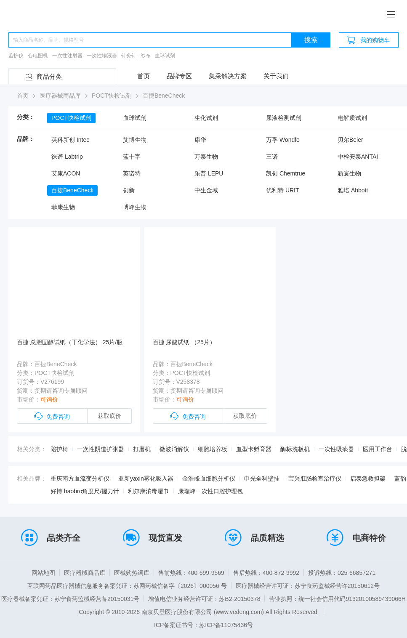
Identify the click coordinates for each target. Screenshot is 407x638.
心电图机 (38, 55)
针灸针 (128, 55)
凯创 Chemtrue (285, 173)
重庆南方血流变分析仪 (80, 478)
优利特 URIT (282, 190)
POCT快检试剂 (71, 117)
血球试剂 (165, 55)
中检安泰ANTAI (358, 156)
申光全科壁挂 (261, 478)
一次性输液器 (102, 55)
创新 (129, 190)
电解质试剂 (352, 117)
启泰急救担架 (368, 478)
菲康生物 (63, 207)
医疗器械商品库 (84, 572)
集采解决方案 (228, 76)
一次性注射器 (67, 55)
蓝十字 (132, 156)
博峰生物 (134, 207)
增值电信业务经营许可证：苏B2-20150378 (204, 598)
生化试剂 (206, 117)
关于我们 (276, 76)
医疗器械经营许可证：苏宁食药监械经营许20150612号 (308, 585)
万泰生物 (206, 156)
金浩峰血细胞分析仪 (208, 478)
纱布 (146, 55)
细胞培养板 (212, 449)
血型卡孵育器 (253, 449)
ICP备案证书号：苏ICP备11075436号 (203, 625)
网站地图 (43, 572)
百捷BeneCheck (72, 190)
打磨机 (142, 449)
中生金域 (206, 190)
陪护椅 (59, 449)
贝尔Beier (350, 139)
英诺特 (132, 173)
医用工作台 (377, 449)
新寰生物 (349, 173)
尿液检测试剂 (283, 117)
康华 (200, 139)
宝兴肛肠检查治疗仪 (314, 478)
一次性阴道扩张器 (100, 449)
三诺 (272, 156)
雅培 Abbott (353, 190)
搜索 (311, 39)
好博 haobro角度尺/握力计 (85, 491)
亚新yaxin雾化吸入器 (145, 478)
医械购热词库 (131, 572)
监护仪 (16, 55)
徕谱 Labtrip (67, 156)
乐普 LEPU (208, 173)
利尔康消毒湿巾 (148, 491)
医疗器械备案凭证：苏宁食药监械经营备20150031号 (70, 598)
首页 (143, 76)
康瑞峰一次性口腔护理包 (210, 491)
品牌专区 (179, 76)
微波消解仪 (174, 449)
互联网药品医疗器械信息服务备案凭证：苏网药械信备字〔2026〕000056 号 (127, 585)
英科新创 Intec (70, 139)
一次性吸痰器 (336, 449)
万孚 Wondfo (283, 139)
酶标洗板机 (295, 449)
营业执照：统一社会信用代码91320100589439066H (337, 598)
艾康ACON (65, 173)
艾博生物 (134, 139)
